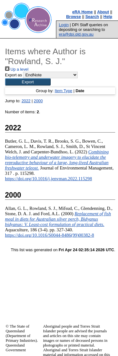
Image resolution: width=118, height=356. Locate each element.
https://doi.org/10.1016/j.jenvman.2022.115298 (48, 178)
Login (64, 24)
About (103, 11)
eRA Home (82, 11)
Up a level (16, 69)
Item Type (63, 90)
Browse (73, 16)
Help (108, 16)
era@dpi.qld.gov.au (76, 34)
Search (92, 16)
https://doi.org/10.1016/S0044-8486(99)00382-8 (49, 235)
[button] (28, 82)
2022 (25, 100)
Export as (13, 75)
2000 (38, 100)
